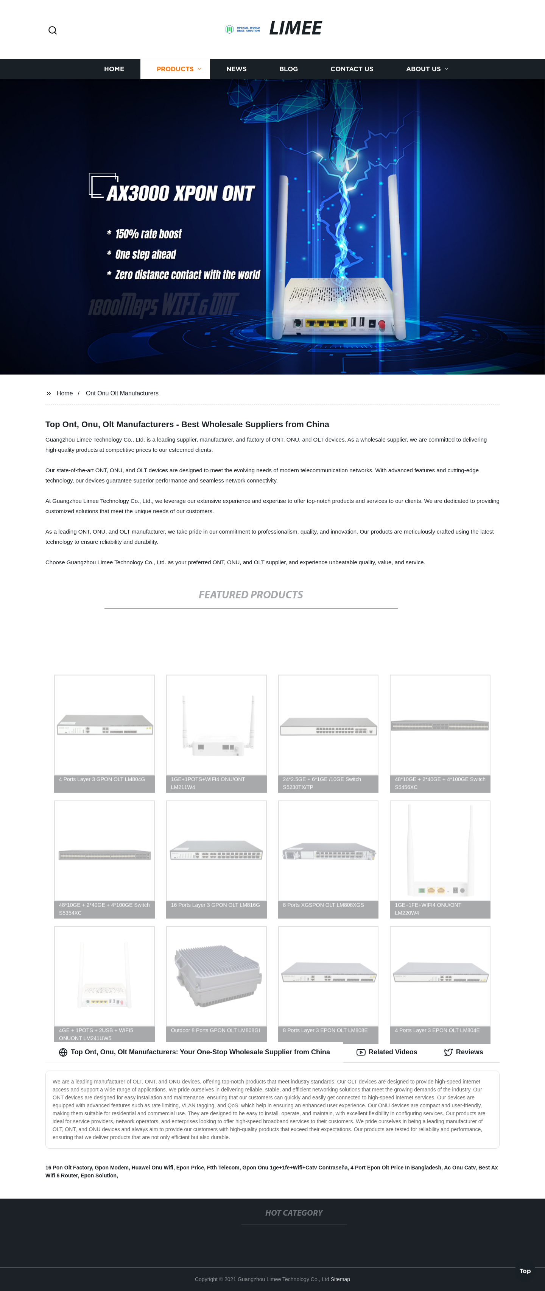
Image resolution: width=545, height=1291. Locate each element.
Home (114, 69)
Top (525, 1271)
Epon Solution (99, 1175)
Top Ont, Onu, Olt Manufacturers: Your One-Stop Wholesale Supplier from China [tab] (194, 1052)
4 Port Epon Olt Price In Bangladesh (395, 1168)
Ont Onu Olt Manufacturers (122, 393)
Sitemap (340, 1279)
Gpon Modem (111, 1168)
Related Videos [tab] (387, 1052)
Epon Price (190, 1168)
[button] (52, 31)
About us (423, 69)
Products (175, 69)
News (236, 69)
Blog (288, 69)
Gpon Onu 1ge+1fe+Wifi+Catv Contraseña (295, 1168)
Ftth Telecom (223, 1168)
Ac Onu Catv (459, 1168)
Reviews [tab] (463, 1052)
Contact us (352, 69)
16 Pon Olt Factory (68, 1168)
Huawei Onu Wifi (152, 1168)
